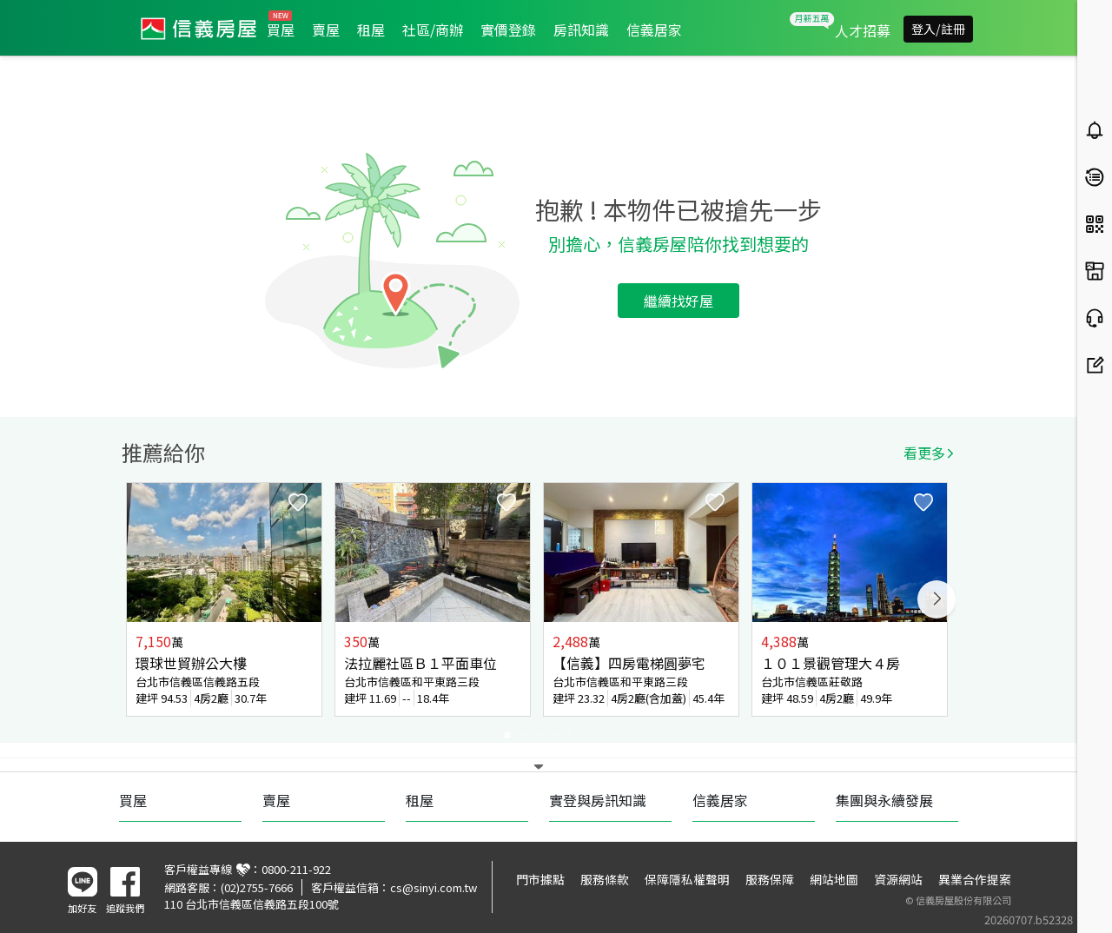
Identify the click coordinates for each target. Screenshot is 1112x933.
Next (936, 599)
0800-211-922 (296, 869)
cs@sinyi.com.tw (433, 887)
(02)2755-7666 (257, 887)
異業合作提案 (974, 879)
